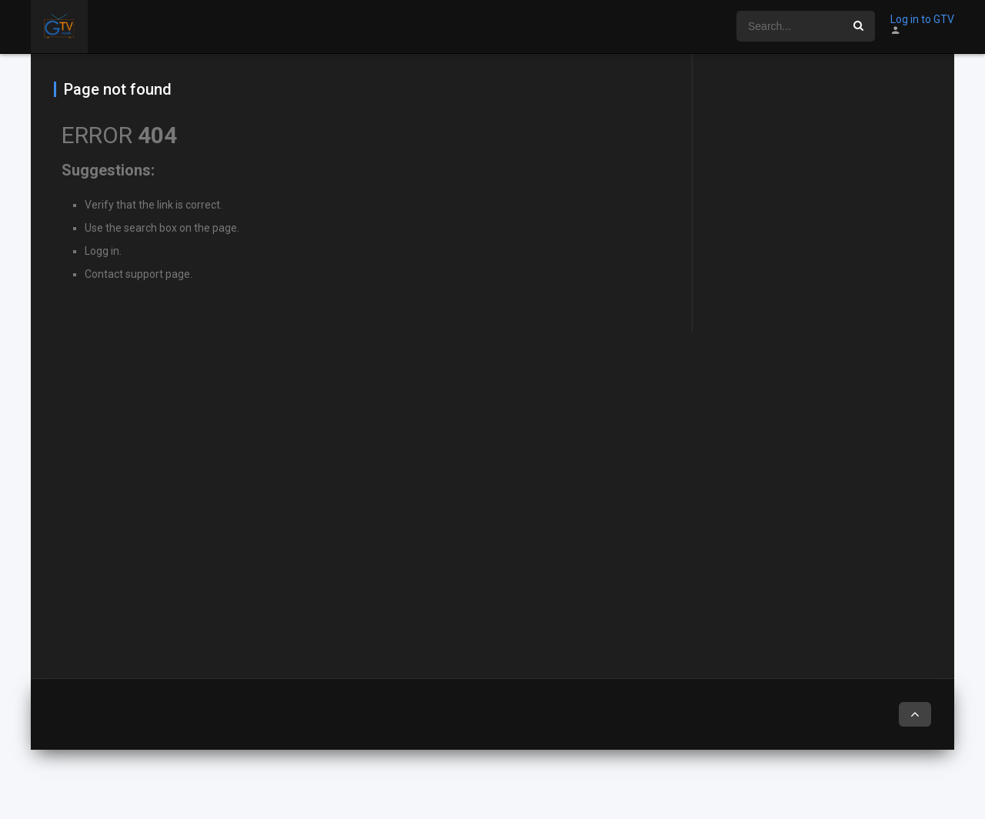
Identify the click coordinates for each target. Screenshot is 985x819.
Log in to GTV (922, 19)
